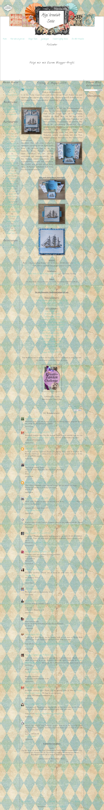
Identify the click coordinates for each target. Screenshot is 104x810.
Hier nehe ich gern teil (17, 39)
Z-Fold (11, 231)
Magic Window (11, 178)
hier (72, 114)
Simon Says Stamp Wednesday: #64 (52, 322)
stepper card (11, 233)
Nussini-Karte (11, 181)
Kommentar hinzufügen (51, 744)
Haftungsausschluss (12, 109)
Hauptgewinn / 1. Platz (12, 87)
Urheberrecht (12, 114)
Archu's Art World (31, 580)
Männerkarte (74, 408)
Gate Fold (11, 176)
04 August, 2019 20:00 (36, 464)
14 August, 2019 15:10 (49, 655)
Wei (26, 449)
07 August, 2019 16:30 (40, 498)
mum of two (29, 498)
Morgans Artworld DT (37, 669)
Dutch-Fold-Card (11, 166)
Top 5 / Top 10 (12, 92)
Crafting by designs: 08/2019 (52, 319)
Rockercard (10, 189)
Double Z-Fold (11, 163)
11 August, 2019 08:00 (43, 569)
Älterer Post (78, 801)
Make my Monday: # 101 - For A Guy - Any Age (52, 300)
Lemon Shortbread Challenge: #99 (52, 333)
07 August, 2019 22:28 (44, 533)
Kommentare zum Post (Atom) (56, 807)
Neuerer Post (25, 801)
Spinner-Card (11, 196)
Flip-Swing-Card (10, 173)
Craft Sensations (47, 408)
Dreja (27, 618)
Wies (26, 519)
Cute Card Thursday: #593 (52, 341)
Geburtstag (67, 408)
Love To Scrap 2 (30, 736)
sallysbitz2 (28, 601)
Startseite (52, 801)
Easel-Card (10, 168)
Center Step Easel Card (12, 139)
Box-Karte (10, 136)
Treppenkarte (11, 202)
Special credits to (12, 112)
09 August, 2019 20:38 (47, 551)
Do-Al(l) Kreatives (78, 39)
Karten (12, 248)
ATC (10, 126)
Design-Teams (32, 39)
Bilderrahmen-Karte (12, 129)
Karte (70, 408)
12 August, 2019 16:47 (39, 601)
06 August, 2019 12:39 (42, 482)
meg (26, 418)
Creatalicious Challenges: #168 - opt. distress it (52, 338)
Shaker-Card (11, 191)
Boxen (12, 245)
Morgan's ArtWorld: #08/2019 (51, 352)
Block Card (10, 134)
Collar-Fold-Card (11, 146)
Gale (26, 634)
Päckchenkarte (10, 186)
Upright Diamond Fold (12, 226)
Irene (26, 704)
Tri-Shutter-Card (11, 204)
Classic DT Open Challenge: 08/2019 (52, 327)
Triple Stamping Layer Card (12, 217)
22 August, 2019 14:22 (42, 687)
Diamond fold (10, 156)
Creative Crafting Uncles (60, 39)
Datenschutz (12, 107)
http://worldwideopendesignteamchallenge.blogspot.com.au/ (52, 644)
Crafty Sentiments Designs (51, 317)
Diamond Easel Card (12, 151)
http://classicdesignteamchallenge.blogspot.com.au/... (49, 714)
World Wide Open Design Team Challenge (40, 438)
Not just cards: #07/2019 (51, 347)
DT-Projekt (61, 408)
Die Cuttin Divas (69, 501)
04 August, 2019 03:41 (42, 432)
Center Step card (11, 143)
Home (5, 39)
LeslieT (27, 722)
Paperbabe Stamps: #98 (51, 344)
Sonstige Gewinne (12, 95)
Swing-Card (11, 199)
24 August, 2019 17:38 (36, 704)
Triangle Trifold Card (12, 211)
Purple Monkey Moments (33, 510)
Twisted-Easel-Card (12, 221)
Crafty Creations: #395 (51, 336)
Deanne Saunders (30, 533)
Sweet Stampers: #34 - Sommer (51, 303)
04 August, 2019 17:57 (35, 449)
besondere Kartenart (39, 408)
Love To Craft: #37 (51, 349)
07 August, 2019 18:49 (36, 519)
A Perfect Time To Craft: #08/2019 (51, 330)
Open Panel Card (10, 184)
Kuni (26, 464)
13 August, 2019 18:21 (35, 634)
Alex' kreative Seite (50, 18)
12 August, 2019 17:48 (36, 618)
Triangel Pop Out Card (12, 207)
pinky (26, 589)
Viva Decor (77, 263)
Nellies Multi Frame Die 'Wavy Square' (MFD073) (45, 274)
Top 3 (12, 90)
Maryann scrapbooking (32, 551)
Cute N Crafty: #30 (51, 311)
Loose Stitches (29, 432)
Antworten (29, 426)
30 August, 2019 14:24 (37, 722)
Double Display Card (12, 158)
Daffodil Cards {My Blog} (33, 672)
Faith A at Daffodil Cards (33, 655)
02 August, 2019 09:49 (35, 418)
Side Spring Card (10, 194)
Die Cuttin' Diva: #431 (51, 314)
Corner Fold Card (10, 149)
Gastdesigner (45, 39)
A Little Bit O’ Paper (40, 542)
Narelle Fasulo (30, 482)
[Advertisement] (11, 279)
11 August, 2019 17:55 (36, 589)
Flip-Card (11, 171)
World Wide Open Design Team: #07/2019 (52, 325)
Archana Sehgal (30, 569)
